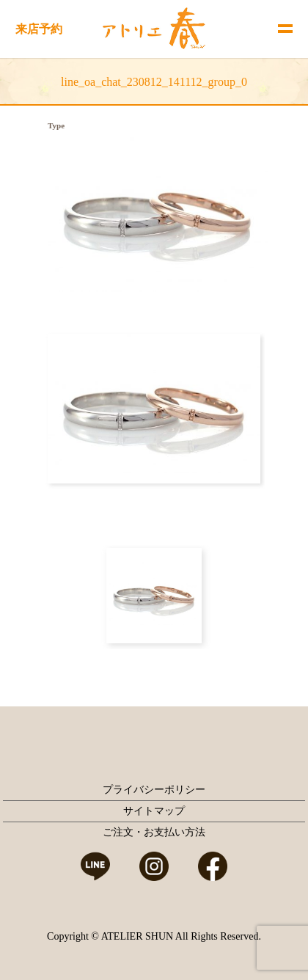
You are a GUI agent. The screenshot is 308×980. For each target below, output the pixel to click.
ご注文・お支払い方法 (154, 832)
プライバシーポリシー (154, 789)
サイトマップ (154, 810)
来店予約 (38, 29)
